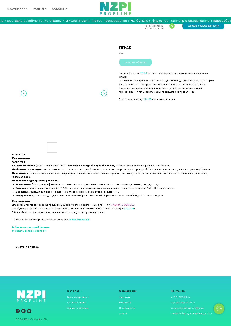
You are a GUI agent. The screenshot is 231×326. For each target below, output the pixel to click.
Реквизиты (125, 302)
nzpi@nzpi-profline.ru (183, 302)
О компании (16, 8)
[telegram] (18, 311)
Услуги (38, 8)
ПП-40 (143, 73)
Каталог (58, 8)
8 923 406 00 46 (79, 220)
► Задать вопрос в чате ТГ (29, 231)
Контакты (124, 297)
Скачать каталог (76, 302)
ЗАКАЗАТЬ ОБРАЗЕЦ (122, 205)
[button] (203, 25)
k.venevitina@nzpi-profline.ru (187, 308)
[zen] (29, 311)
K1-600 (147, 99)
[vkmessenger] (23, 311)
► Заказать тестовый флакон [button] (30, 227)
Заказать (129, 208)
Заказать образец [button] (77, 308)
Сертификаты (127, 308)
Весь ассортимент (78, 297)
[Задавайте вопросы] (172, 26)
